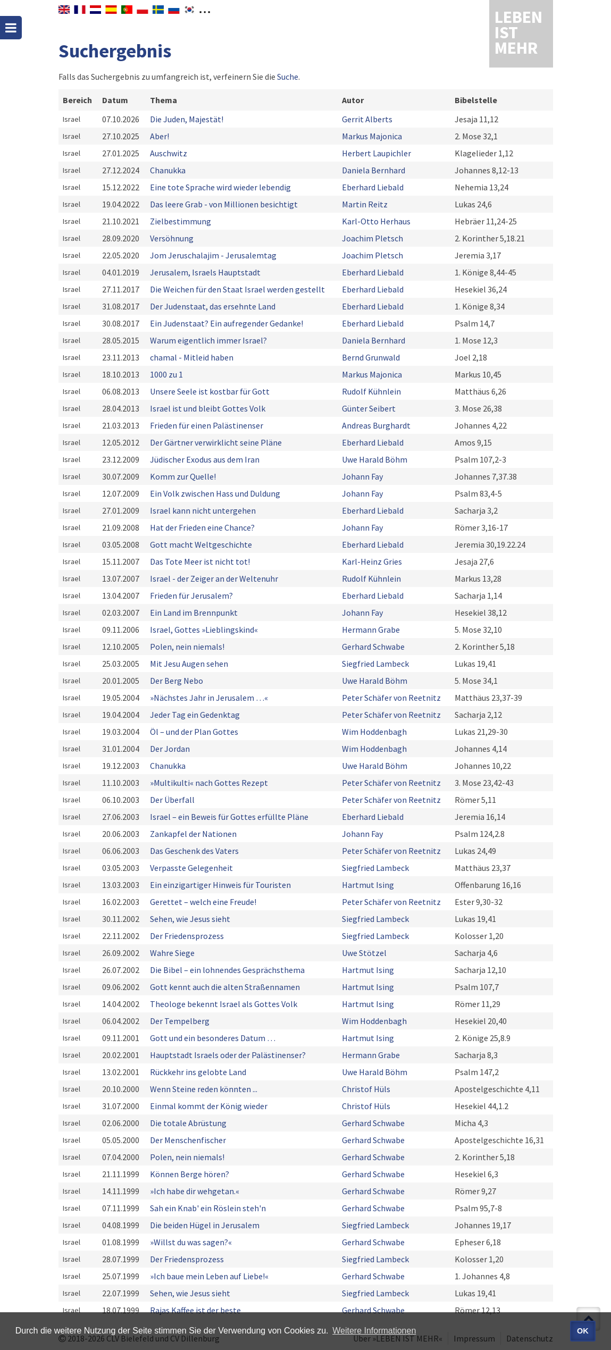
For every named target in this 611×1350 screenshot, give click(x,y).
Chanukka (168, 170)
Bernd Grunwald (371, 357)
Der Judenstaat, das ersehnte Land (212, 306)
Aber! (159, 136)
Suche (287, 76)
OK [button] (583, 1331)
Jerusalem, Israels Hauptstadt (205, 272)
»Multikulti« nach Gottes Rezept (209, 782)
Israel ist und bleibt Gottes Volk (207, 408)
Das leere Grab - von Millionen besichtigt (224, 204)
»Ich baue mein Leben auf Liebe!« (209, 1276)
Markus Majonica (372, 136)
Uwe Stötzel (364, 952)
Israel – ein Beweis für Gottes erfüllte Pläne (229, 816)
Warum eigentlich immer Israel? (208, 340)
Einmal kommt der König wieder (208, 1106)
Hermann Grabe (371, 629)
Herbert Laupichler (376, 153)
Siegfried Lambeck (375, 663)
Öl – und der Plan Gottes (194, 731)
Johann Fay (362, 476)
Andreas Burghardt (376, 425)
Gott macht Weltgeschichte (201, 544)
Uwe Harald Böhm (374, 459)
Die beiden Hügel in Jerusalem (205, 1225)
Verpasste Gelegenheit (191, 867)
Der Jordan (170, 748)
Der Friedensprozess (188, 935)
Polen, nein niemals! (187, 646)
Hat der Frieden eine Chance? (202, 527)
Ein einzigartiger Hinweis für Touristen (220, 884)
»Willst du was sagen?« (191, 1242)
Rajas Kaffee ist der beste (195, 1310)
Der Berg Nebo (176, 680)
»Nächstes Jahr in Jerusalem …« (209, 697)
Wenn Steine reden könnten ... (203, 1089)
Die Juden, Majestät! (186, 119)
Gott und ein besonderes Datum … (212, 1038)
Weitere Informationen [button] (374, 1330)
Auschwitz (168, 153)
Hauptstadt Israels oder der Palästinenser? (228, 1055)
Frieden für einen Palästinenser (206, 425)
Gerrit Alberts (367, 119)
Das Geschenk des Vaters (194, 850)
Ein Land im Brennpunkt (194, 612)
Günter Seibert (369, 408)
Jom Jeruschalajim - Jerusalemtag (213, 255)
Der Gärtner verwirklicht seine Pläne (216, 442)
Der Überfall (172, 799)
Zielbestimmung (180, 221)
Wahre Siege (172, 952)
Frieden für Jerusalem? (191, 595)
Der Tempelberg (180, 1021)
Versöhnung (172, 238)
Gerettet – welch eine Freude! (203, 901)
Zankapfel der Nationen (193, 833)
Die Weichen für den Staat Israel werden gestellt (237, 289)
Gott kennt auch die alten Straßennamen (225, 987)
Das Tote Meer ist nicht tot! (200, 561)
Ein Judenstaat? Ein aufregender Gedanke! (226, 323)
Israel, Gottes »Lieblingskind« (204, 629)
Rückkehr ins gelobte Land (198, 1072)
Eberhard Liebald (373, 187)
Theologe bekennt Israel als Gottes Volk (223, 1004)
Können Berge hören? (189, 1174)
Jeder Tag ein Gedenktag (195, 714)
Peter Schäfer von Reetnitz (391, 697)
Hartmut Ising (368, 884)
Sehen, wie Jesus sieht (190, 918)
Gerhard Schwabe (373, 646)
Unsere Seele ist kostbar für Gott (210, 391)
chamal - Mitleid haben (191, 357)
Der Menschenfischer (188, 1140)
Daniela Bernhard (373, 170)
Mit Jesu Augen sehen (189, 663)
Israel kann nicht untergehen (203, 510)
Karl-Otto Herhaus (376, 221)
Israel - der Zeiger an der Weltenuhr (214, 578)
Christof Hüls (366, 1089)
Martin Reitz (365, 204)
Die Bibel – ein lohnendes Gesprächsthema (227, 970)
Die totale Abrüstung (188, 1123)
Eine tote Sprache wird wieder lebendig (220, 187)
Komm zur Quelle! (183, 476)
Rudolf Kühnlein (371, 391)
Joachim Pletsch (372, 238)
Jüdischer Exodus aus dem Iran (205, 459)
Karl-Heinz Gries (372, 561)
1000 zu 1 (166, 374)
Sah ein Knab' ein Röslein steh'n (208, 1208)
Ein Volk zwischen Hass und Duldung (215, 493)
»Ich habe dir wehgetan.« (194, 1191)
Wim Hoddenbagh (374, 731)
